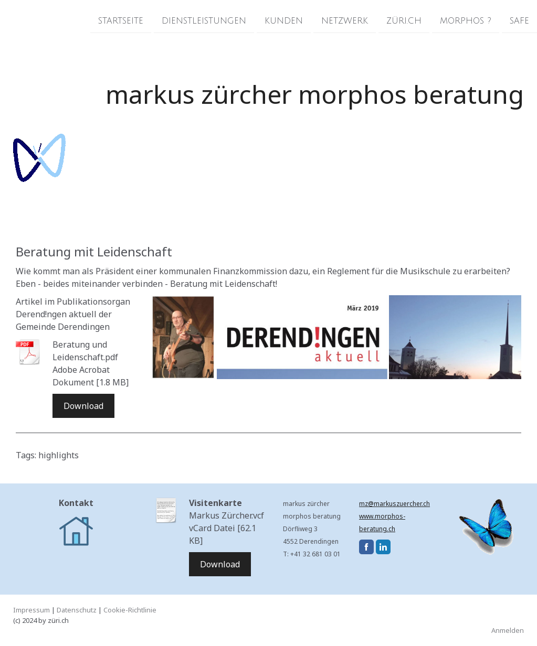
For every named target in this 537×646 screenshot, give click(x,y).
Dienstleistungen (204, 20)
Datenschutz (77, 610)
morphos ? (465, 20)
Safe (519, 20)
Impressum (31, 610)
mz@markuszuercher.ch (394, 503)
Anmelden (507, 630)
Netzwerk (344, 20)
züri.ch (404, 20)
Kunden (284, 20)
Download (83, 406)
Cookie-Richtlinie (129, 610)
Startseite (120, 20)
